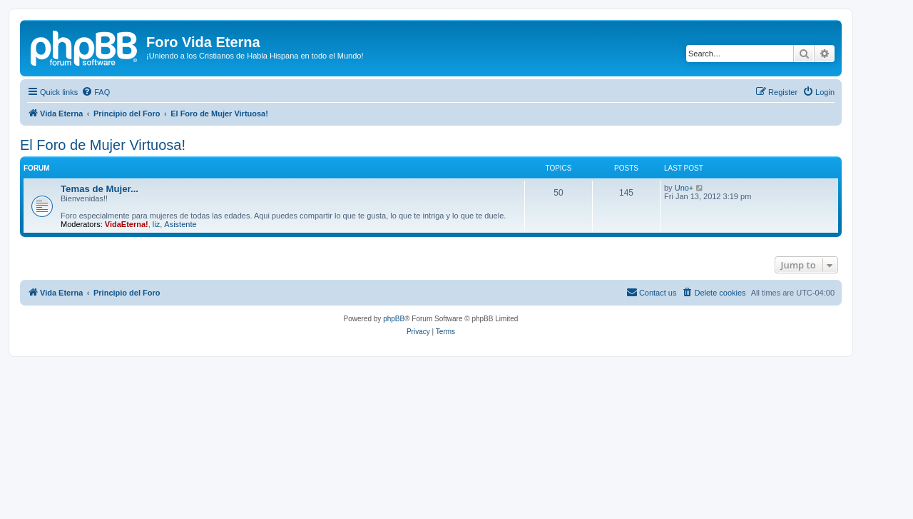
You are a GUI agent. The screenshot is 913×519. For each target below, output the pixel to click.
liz (156, 224)
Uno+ (684, 187)
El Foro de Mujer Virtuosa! (102, 145)
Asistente (180, 224)
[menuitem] (95, 92)
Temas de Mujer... (99, 188)
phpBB (393, 319)
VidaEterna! (126, 224)
